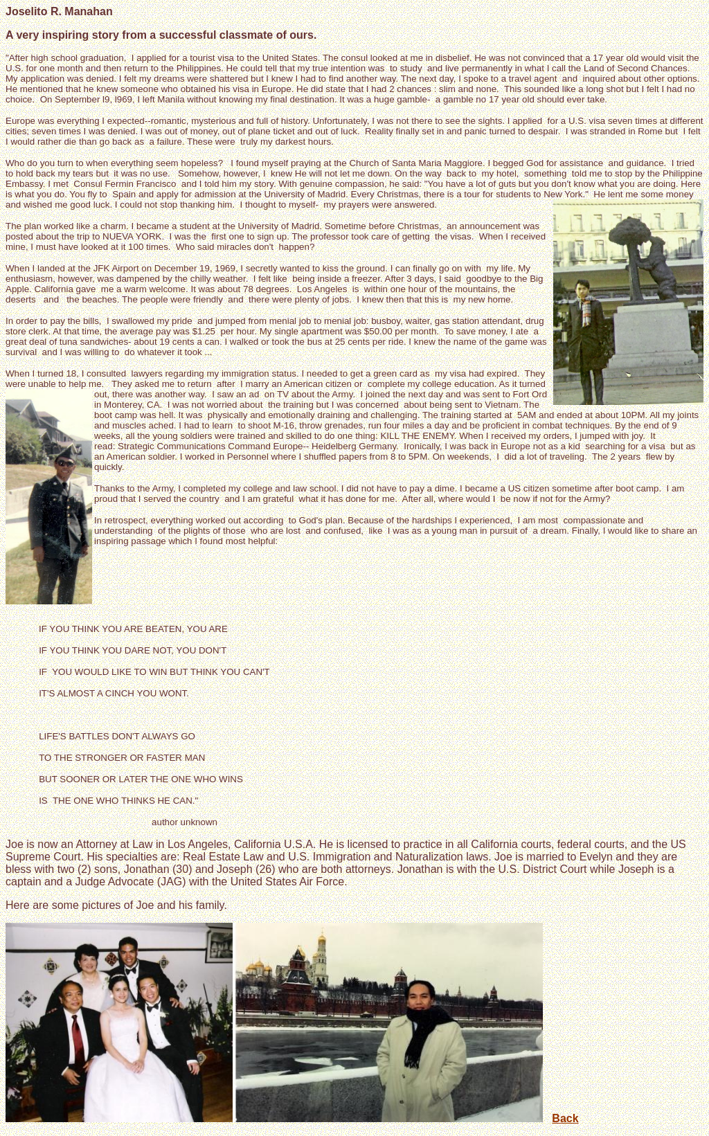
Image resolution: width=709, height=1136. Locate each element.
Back (565, 1118)
